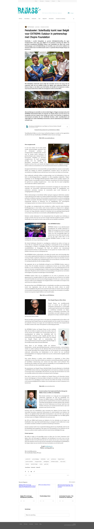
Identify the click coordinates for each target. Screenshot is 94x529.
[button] (73, 18)
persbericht (28, 459)
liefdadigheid (46, 461)
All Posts (20, 18)
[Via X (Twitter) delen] (28, 471)
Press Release (26, 18)
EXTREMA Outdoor (54, 461)
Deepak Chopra (61, 459)
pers (48, 459)
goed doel (46, 464)
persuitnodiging (35, 459)
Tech (39, 18)
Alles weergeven (72, 482)
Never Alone (62, 461)
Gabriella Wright (34, 464)
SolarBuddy (43, 459)
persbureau (53, 459)
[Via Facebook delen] (25, 471)
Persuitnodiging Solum (45, 496)
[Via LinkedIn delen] (31, 471)
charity (41, 464)
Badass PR (44, 18)
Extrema (27, 464)
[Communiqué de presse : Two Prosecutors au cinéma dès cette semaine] (66, 489)
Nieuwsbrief (51, 18)
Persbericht (34, 18)
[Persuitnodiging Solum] (47, 489)
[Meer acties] (68, 27)
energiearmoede (38, 461)
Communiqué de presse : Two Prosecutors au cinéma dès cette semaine (66, 497)
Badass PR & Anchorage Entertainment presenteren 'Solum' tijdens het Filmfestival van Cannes (27, 497)
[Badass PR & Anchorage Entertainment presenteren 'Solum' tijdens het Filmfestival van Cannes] (27, 489)
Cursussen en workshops (60, 18)
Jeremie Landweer (29, 461)
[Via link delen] (34, 471)
